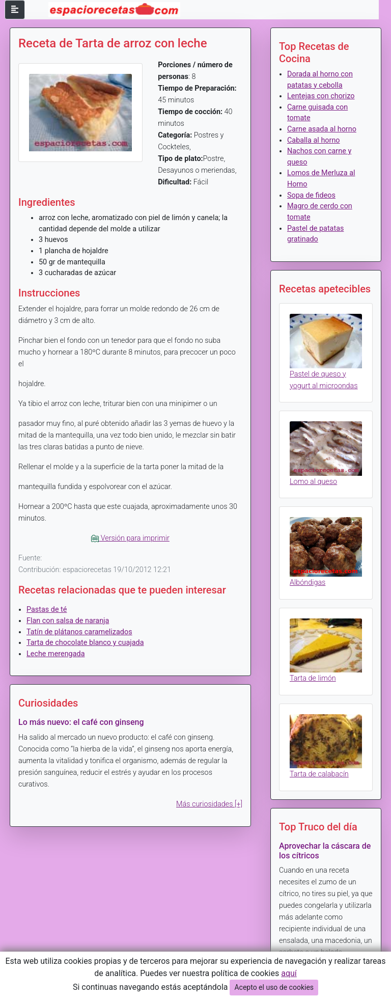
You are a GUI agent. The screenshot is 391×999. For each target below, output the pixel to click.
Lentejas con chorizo (320, 96)
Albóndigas (307, 582)
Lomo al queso (313, 481)
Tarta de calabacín (319, 774)
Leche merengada (55, 654)
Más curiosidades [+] (209, 804)
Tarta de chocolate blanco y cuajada (85, 642)
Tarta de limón (313, 678)
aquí (289, 973)
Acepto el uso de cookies (274, 987)
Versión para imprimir (130, 538)
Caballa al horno (313, 140)
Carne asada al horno (321, 129)
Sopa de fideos (311, 195)
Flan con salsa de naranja (67, 620)
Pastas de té (46, 609)
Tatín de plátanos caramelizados (79, 632)
